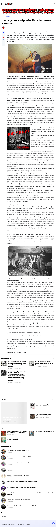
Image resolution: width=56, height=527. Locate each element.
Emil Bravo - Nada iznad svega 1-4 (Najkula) (18, 475)
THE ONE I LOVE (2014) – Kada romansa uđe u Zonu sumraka (17, 438)
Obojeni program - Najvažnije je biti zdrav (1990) (19, 456)
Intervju (8, 16)
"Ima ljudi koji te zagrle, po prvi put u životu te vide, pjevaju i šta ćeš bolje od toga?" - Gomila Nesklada (30, 493)
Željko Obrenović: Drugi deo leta (44, 404)
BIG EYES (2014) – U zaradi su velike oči (44, 431)
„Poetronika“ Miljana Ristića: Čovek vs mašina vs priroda (43, 415)
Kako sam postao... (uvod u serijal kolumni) (18, 450)
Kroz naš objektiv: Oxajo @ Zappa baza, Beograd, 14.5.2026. (22, 505)
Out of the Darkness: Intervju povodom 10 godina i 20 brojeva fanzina (44, 363)
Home (3, 17)
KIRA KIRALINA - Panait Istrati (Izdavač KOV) (12, 418)
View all (53, 358)
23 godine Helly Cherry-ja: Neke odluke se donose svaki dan (22, 481)
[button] (3, 44)
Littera (5, 415)
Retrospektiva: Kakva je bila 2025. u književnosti (19, 499)
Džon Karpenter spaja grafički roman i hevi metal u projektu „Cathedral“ (17, 432)
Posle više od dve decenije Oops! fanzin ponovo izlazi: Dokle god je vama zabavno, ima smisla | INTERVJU (17, 364)
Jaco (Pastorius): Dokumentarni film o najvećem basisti (21, 487)
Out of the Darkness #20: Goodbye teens (17, 469)
